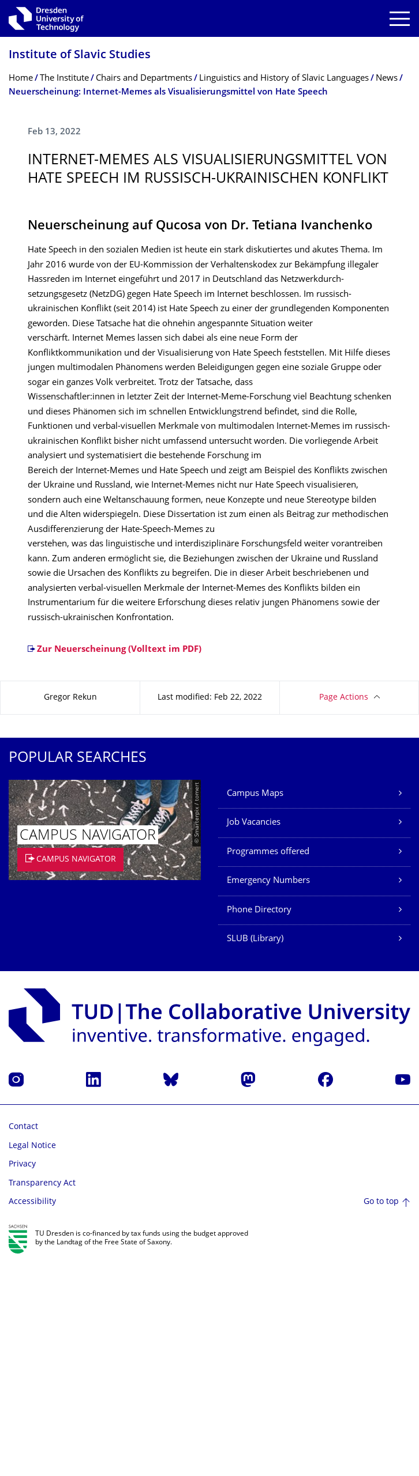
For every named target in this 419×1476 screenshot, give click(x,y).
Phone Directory (259, 1124)
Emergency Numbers (268, 1094)
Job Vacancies (253, 1036)
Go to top (381, 1416)
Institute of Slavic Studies (80, 55)
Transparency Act (42, 1397)
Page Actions (343, 911)
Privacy (22, 1378)
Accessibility (32, 1416)
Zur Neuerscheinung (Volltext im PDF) (119, 863)
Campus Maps (255, 1007)
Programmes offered (268, 1066)
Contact (23, 1341)
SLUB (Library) (255, 1153)
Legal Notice (32, 1360)
